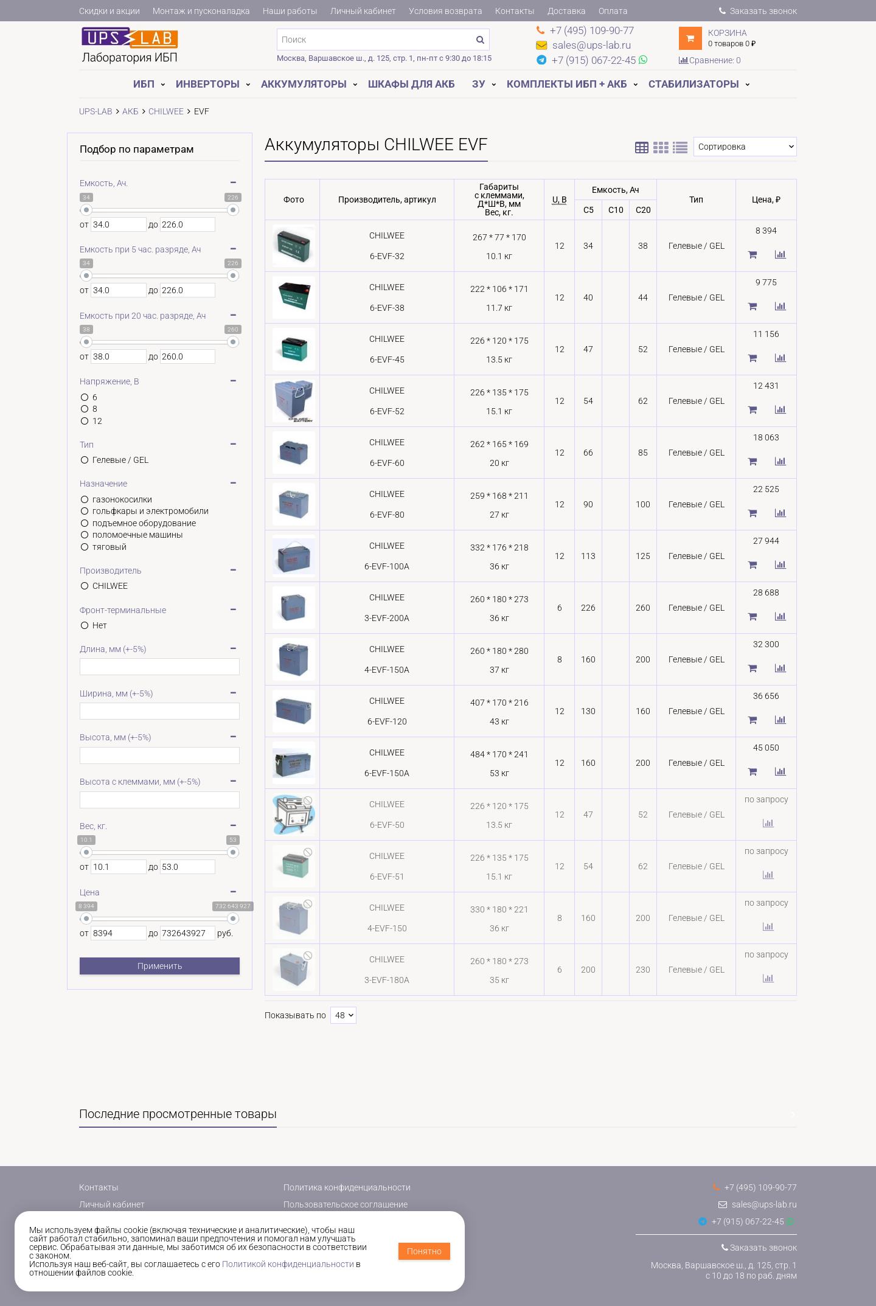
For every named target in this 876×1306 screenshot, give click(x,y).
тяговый (109, 547)
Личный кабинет (363, 11)
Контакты (515, 11)
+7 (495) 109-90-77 (755, 1187)
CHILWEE (110, 586)
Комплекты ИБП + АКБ (567, 84)
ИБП (144, 84)
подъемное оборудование (144, 523)
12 (97, 421)
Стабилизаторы (693, 84)
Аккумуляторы (304, 84)
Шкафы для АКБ (411, 84)
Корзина (727, 33)
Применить (159, 966)
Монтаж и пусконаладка (201, 11)
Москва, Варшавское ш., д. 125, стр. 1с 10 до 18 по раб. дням (724, 1270)
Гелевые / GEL (120, 460)
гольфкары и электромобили (150, 511)
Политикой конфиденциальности (288, 1264)
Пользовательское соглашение (345, 1204)
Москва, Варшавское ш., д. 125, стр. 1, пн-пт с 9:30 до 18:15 (384, 58)
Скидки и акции (109, 11)
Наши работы (290, 11)
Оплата (613, 11)
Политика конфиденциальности (347, 1187)
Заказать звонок (758, 11)
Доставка (567, 11)
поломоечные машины (137, 534)
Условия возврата (445, 11)
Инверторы (208, 84)
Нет (99, 625)
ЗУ (478, 84)
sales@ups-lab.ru (757, 1204)
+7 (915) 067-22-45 (741, 1221)
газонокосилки (122, 499)
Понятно (424, 1251)
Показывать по (295, 1015)
